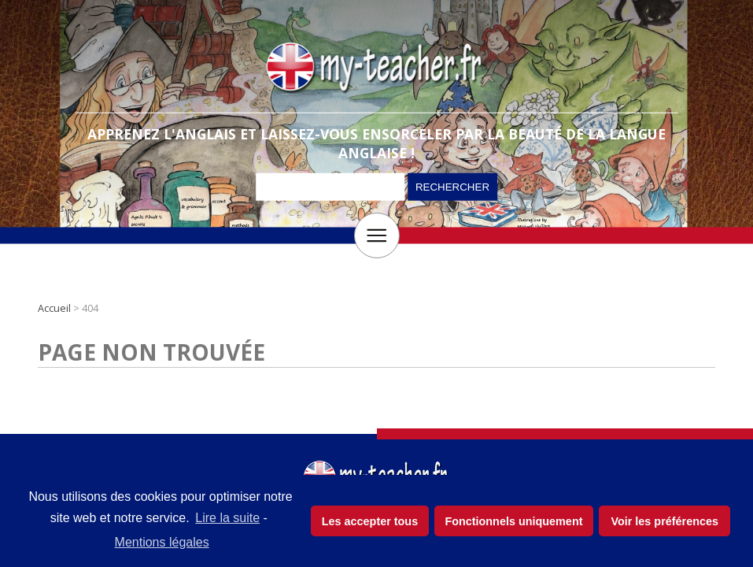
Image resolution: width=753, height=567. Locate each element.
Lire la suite (227, 517)
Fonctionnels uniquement (513, 521)
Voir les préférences (664, 521)
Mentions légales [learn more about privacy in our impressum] (162, 542)
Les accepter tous (370, 521)
